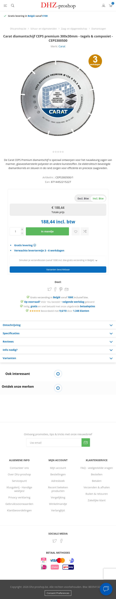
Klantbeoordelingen (19, 510)
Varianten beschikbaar (58, 269)
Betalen (96, 481)
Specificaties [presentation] (11, 333)
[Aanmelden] (54, 442)
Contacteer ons (19, 468)
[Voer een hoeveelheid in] (15, 231)
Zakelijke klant (97, 500)
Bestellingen (58, 474)
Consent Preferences (58, 593)
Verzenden (86, 442)
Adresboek (58, 481)
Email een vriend (67, 290)
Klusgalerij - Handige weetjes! (19, 489)
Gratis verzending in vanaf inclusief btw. (59, 297)
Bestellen (96, 474)
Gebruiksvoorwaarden (19, 504)
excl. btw (83, 198)
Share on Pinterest (61, 289)
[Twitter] (54, 541)
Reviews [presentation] (8, 341)
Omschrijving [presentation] (11, 325)
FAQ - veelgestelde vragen (96, 468)
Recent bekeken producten (58, 489)
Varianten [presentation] (9, 358)
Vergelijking (58, 497)
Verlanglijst (58, 510)
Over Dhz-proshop (19, 474)
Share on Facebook (55, 289)
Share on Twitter (50, 289)
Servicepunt (19, 481)
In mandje (47, 231)
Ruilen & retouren (96, 494)
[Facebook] (61, 541)
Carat (62, 46)
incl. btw (98, 198)
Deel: (58, 282)
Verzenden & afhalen (96, 487)
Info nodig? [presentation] (10, 350)
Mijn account (58, 468)
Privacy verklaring (19, 497)
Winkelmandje (58, 504)
